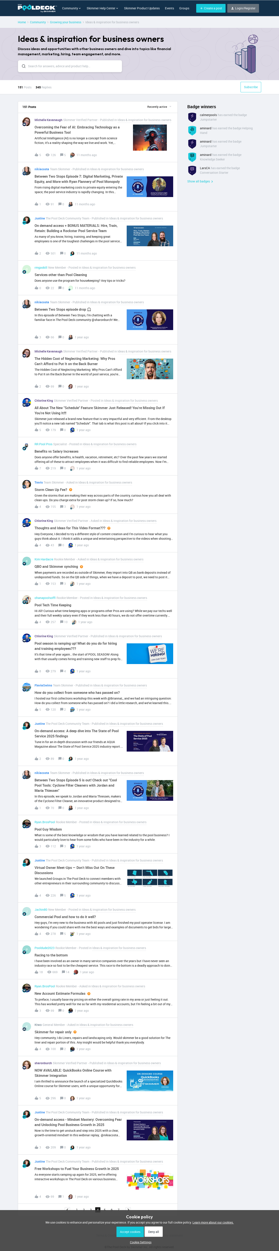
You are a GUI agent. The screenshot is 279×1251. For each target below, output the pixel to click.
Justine (40, 218)
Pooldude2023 (45, 948)
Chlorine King (44, 400)
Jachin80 (41, 909)
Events (169, 8)
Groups (184, 8)
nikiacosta (42, 169)
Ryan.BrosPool (45, 822)
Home (22, 22)
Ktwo (38, 1025)
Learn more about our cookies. (213, 1222)
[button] (211, 8)
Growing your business (65, 22)
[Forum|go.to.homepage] (37, 8)
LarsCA (205, 168)
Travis (39, 482)
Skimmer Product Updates (142, 8)
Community (38, 22)
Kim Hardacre (44, 559)
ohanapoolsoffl (45, 598)
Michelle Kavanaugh (48, 120)
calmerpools (208, 115)
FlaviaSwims (43, 685)
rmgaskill (41, 267)
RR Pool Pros (43, 444)
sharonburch (43, 1063)
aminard (205, 128)
